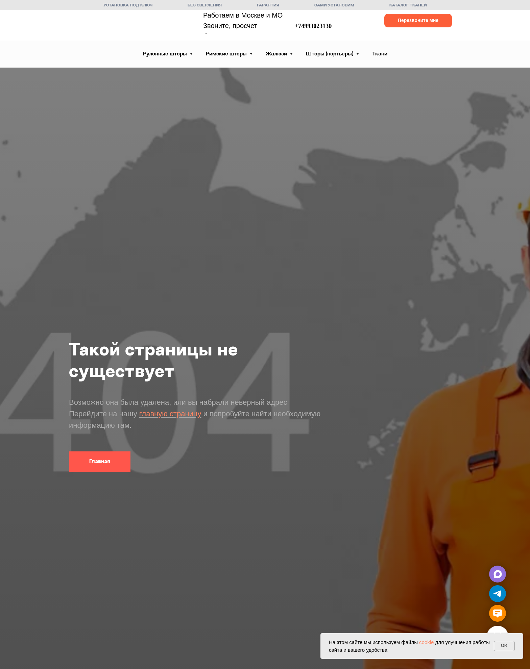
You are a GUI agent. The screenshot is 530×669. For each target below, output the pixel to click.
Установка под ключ (127, 5)
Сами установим (334, 5)
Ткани (379, 54)
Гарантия (268, 5)
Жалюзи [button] (277, 54)
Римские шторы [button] (227, 54)
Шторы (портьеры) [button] (330, 54)
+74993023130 (313, 26)
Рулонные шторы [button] (165, 54)
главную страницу (170, 414)
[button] (418, 20)
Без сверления (205, 5)
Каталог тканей (408, 5)
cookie (426, 642)
